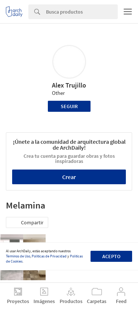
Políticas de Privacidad (49, 256)
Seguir (69, 106)
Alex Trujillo (69, 85)
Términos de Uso (18, 256)
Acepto (111, 256)
